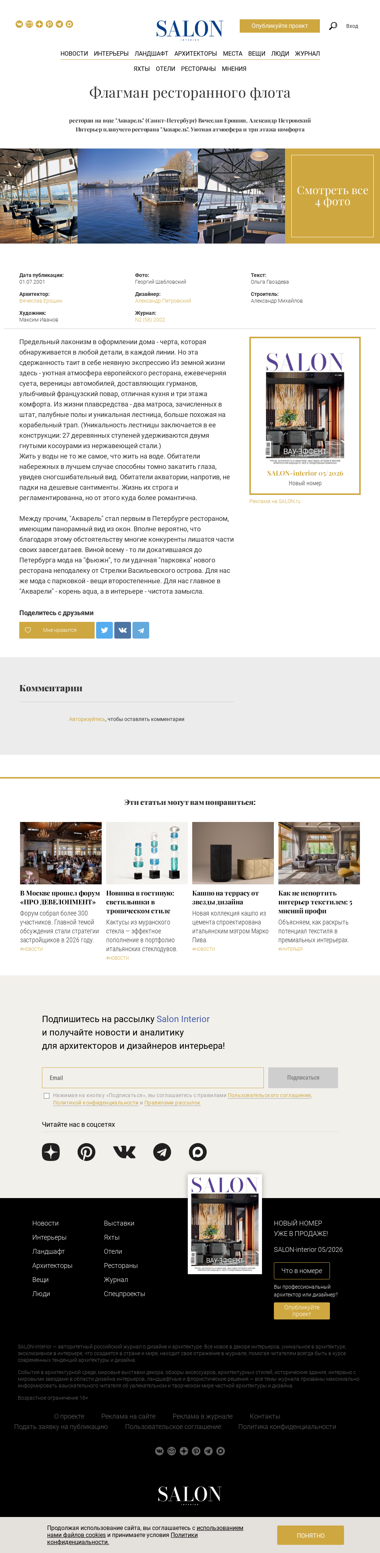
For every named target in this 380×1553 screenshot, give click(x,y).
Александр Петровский (163, 301)
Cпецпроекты (124, 1294)
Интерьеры (111, 53)
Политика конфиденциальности (287, 1426)
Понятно (311, 1535)
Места (232, 53)
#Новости (31, 949)
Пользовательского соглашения (269, 1095)
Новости (74, 53)
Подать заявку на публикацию (61, 1426)
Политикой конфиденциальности (96, 1103)
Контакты (265, 1416)
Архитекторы (195, 53)
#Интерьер (290, 949)
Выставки (119, 1223)
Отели (165, 68)
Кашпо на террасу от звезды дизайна (225, 897)
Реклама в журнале (203, 1416)
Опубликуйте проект (280, 25)
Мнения (234, 68)
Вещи (256, 53)
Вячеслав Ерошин (40, 301)
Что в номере (301, 1271)
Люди (280, 53)
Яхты (142, 68)
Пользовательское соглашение (173, 1426)
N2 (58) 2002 (150, 320)
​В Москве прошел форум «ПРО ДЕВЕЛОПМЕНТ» (60, 897)
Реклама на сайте (128, 1416)
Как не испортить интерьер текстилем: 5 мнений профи (315, 901)
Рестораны (198, 68)
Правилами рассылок (172, 1103)
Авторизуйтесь (87, 719)
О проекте (69, 1416)
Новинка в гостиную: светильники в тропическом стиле (140, 901)
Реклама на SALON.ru (275, 501)
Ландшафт (151, 53)
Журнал (307, 53)
